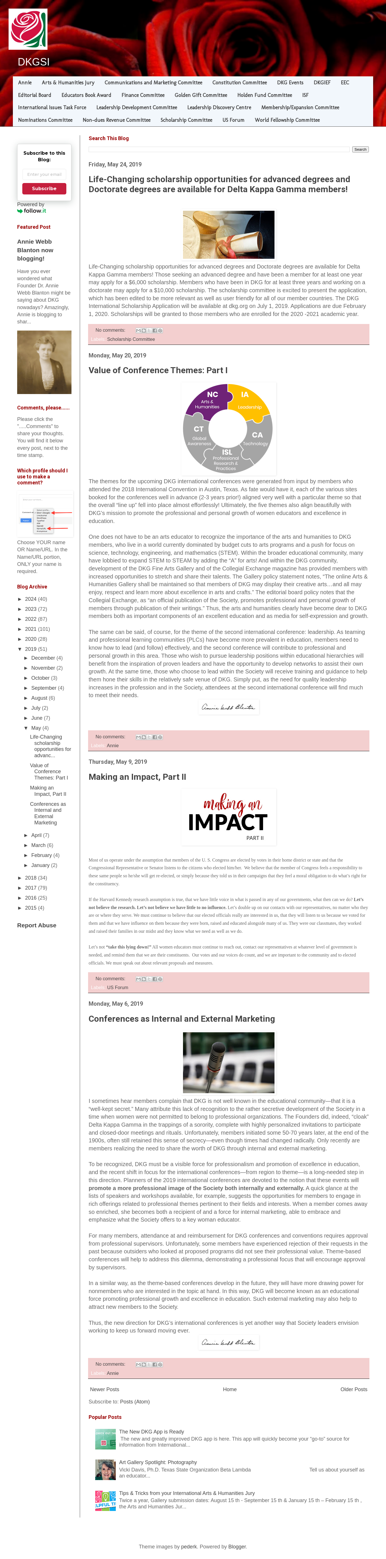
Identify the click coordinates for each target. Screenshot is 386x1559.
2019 (31, 649)
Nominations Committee (45, 120)
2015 (31, 908)
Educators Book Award (86, 95)
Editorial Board (34, 95)
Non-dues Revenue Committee (116, 120)
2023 (31, 609)
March (39, 845)
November (43, 668)
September (44, 688)
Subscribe (44, 188)
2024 (31, 599)
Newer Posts (104, 1389)
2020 (31, 639)
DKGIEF (322, 82)
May (36, 728)
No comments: (111, 330)
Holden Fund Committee (264, 95)
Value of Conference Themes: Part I (158, 370)
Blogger (237, 1547)
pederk (189, 1547)
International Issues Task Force (52, 107)
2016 (31, 898)
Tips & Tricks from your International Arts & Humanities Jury (187, 1493)
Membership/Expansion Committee (300, 107)
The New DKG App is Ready (151, 1432)
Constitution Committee (239, 82)
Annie (24, 82)
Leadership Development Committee (136, 107)
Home (230, 1389)
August (40, 698)
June (37, 718)
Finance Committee (143, 95)
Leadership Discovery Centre (219, 107)
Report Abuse (36, 925)
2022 (31, 619)
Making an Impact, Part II (137, 777)
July (36, 708)
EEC (345, 82)
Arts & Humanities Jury (68, 82)
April (37, 835)
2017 (31, 888)
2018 (31, 878)
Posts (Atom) (135, 1402)
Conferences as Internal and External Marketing (182, 1019)
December (43, 658)
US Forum (233, 120)
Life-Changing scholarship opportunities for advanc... (50, 746)
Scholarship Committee (186, 120)
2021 (31, 629)
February (42, 855)
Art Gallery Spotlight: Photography (158, 1462)
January (41, 865)
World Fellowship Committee (287, 120)
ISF (305, 95)
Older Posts (354, 1389)
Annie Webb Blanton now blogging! (35, 250)
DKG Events (290, 82)
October (41, 678)
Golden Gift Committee (201, 95)
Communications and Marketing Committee (153, 82)
